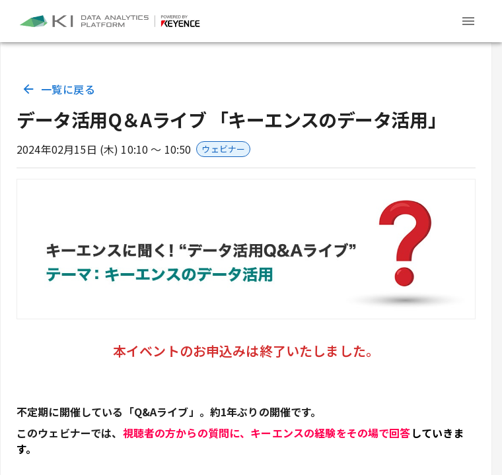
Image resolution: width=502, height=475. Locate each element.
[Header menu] (468, 21)
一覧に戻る (59, 89)
